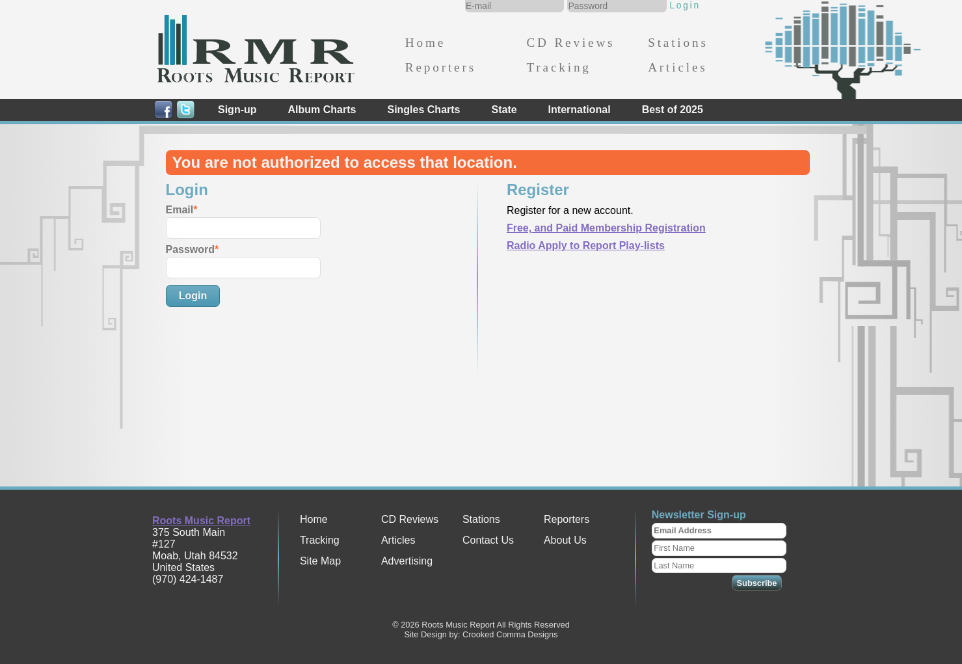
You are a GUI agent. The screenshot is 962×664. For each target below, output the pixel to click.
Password (190, 249)
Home (425, 42)
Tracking (558, 67)
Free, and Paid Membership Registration (606, 227)
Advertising (407, 560)
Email (180, 209)
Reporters (440, 67)
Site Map (320, 560)
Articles (677, 67)
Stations (678, 42)
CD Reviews (570, 42)
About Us (565, 540)
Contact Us (488, 540)
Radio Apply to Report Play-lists (586, 245)
